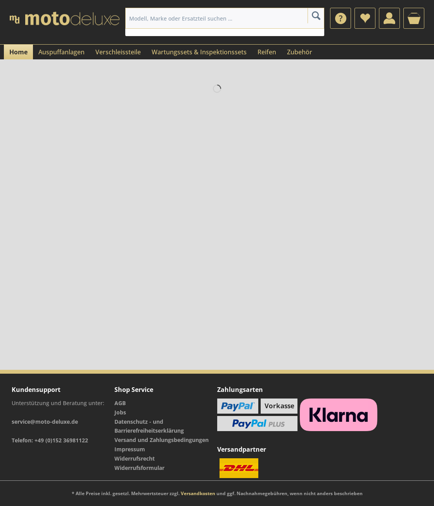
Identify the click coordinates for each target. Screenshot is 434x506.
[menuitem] (340, 18)
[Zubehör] (300, 52)
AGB (120, 403)
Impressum (129, 449)
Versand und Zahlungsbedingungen (161, 440)
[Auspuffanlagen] (61, 52)
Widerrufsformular (139, 467)
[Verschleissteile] (118, 52)
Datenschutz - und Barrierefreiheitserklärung (149, 426)
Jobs (120, 412)
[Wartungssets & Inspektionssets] (199, 52)
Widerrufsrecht (134, 458)
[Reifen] (267, 52)
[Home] (18, 52)
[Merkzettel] (364, 18)
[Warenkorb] (413, 18)
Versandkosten (198, 493)
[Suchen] (316, 15)
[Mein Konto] (389, 18)
